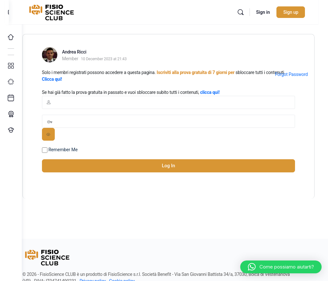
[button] (281, 266)
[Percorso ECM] (11, 114)
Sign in (272, 12)
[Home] (11, 37)
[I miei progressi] (11, 82)
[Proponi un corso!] (11, 130)
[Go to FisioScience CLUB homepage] (65, 11)
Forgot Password (291, 74)
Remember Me (73, 150)
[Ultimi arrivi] (11, 98)
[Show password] (61, 134)
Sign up (300, 12)
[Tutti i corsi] (11, 66)
